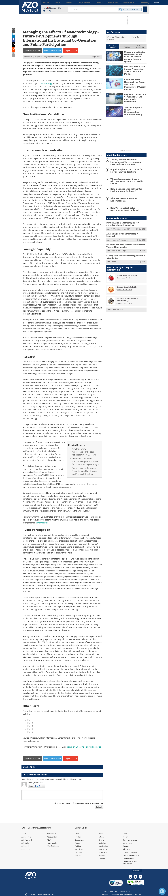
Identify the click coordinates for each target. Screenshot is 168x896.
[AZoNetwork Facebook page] (47, 11)
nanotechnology (45, 83)
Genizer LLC (115, 255)
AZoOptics (25, 843)
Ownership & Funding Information (131, 862)
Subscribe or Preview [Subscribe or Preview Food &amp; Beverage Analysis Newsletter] (124, 271)
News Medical (52, 843)
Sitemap (102, 855)
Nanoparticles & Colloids (127, 280)
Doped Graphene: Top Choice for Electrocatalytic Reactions (124, 167)
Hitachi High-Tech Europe (120, 233)
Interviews (79, 849)
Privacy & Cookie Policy (131, 855)
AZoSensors (51, 834)
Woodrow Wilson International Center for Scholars (123, 38)
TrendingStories (112, 46)
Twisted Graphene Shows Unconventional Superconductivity (134, 106)
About (125, 834)
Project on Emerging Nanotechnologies (83, 747)
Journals (78, 855)
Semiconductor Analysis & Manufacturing (127, 292)
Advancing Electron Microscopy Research (124, 229)
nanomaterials (42, 522)
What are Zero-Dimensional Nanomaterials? (122, 195)
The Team (102, 858)
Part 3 (30, 726)
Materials (102, 843)
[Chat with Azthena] (162, 891)
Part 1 (30, 720)
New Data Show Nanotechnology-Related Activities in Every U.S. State (84, 452)
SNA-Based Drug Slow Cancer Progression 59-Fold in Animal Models (134, 67)
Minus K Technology (118, 244)
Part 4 (30, 729)
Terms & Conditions (130, 852)
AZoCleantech (26, 840)
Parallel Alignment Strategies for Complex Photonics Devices (125, 220)
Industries (103, 849)
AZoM (23, 834)
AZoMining (25, 849)
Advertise (126, 849)
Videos (77, 843)
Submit (99, 807)
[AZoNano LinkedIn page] (44, 11)
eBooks (101, 837)
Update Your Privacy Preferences (39, 893)
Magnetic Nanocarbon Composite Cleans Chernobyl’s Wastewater (135, 93)
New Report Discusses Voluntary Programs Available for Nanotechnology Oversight (85, 461)
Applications (103, 846)
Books (101, 834)
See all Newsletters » (115, 303)
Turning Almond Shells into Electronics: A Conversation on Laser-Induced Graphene (127, 158)
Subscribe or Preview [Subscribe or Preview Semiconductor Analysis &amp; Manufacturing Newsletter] (124, 296)
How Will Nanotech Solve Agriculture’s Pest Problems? (127, 205)
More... (143, 2)
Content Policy (128, 858)
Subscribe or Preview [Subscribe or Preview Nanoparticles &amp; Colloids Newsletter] (124, 282)
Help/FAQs (103, 852)
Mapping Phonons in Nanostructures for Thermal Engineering (124, 239)
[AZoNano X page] (50, 11)
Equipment (79, 840)
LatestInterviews (126, 46)
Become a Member (130, 840)
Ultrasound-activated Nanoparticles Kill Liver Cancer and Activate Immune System (134, 55)
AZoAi (49, 840)
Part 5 (30, 732)
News (77, 834)
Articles (78, 837)
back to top (137, 870)
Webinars (78, 846)
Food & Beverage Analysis (127, 268)
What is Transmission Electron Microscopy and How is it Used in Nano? (128, 176)
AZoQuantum (52, 837)
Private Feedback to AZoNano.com (89, 803)
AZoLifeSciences (53, 846)
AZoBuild (25, 846)
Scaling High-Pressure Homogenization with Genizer (125, 250)
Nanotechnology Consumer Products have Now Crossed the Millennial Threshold (84, 471)
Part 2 (30, 723)
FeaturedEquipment (140, 46)
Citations (28, 766)
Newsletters (127, 843)
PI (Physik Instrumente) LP (120, 224)
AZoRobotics (26, 837)
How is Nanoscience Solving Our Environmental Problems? (124, 186)
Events (101, 840)
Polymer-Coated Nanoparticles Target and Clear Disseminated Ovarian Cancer (135, 81)
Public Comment (63, 803)
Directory (78, 852)
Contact (126, 846)
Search (125, 837)
